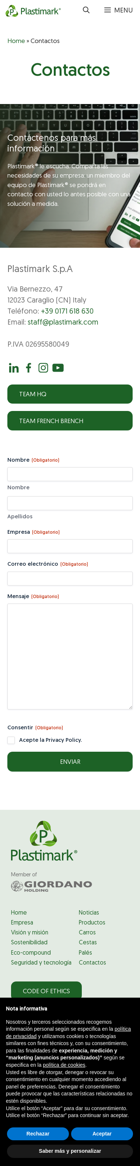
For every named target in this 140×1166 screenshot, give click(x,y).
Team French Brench (51, 421)
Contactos (92, 963)
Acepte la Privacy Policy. (50, 740)
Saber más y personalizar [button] (70, 1151)
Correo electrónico (47, 565)
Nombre (18, 488)
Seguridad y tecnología (41, 963)
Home (16, 41)
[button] (86, 11)
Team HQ (32, 394)
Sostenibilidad (29, 943)
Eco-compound (31, 953)
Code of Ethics (46, 991)
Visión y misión (29, 933)
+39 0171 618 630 (67, 311)
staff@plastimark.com (63, 322)
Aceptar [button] (102, 1134)
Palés (85, 953)
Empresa (33, 533)
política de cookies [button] (64, 1065)
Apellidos (19, 517)
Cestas (88, 943)
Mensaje (33, 597)
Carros (87, 933)
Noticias (89, 913)
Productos (92, 923)
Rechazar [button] (38, 1134)
